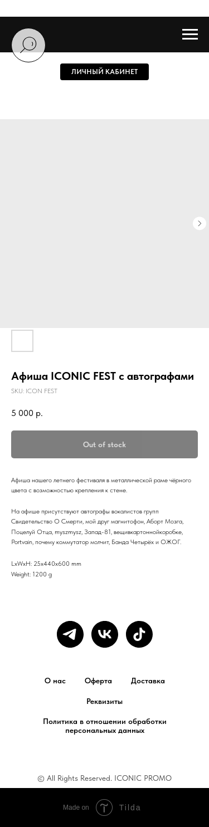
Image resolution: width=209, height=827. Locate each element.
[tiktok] (139, 634)
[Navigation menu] (190, 34)
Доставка (148, 680)
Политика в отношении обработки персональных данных (105, 726)
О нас (55, 680)
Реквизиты (104, 701)
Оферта (98, 680)
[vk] (104, 634)
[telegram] (70, 634)
